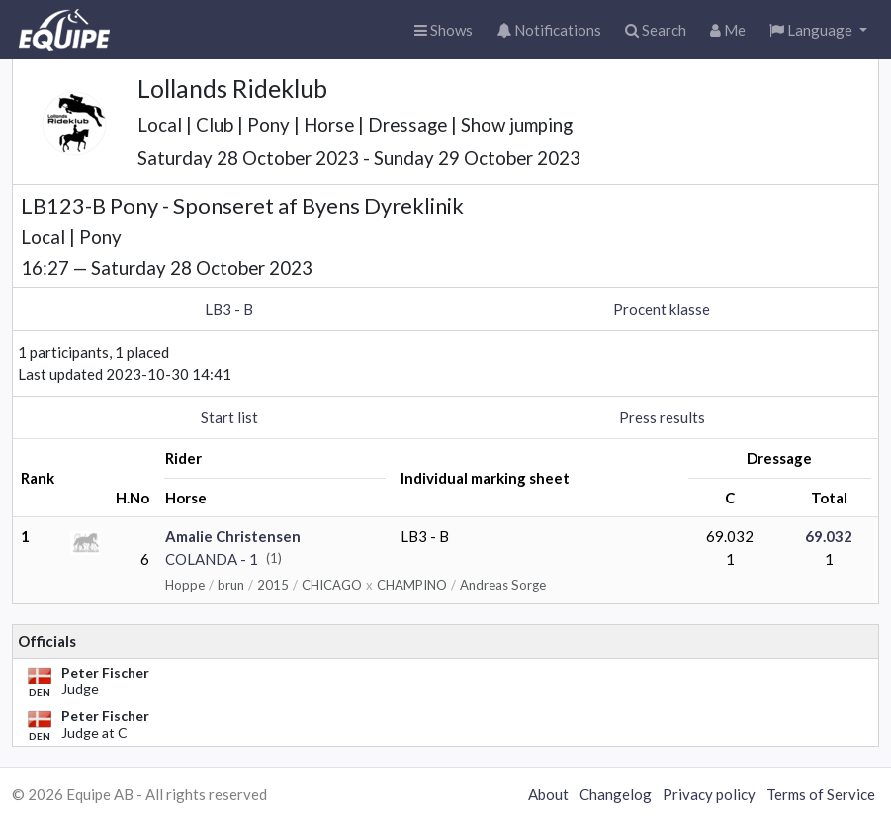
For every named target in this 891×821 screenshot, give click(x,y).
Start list (229, 417)
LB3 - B (229, 309)
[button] (818, 30)
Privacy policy (709, 794)
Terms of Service (820, 794)
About (548, 794)
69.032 (828, 536)
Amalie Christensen (233, 536)
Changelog (615, 794)
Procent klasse (661, 309)
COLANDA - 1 (211, 559)
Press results (662, 417)
